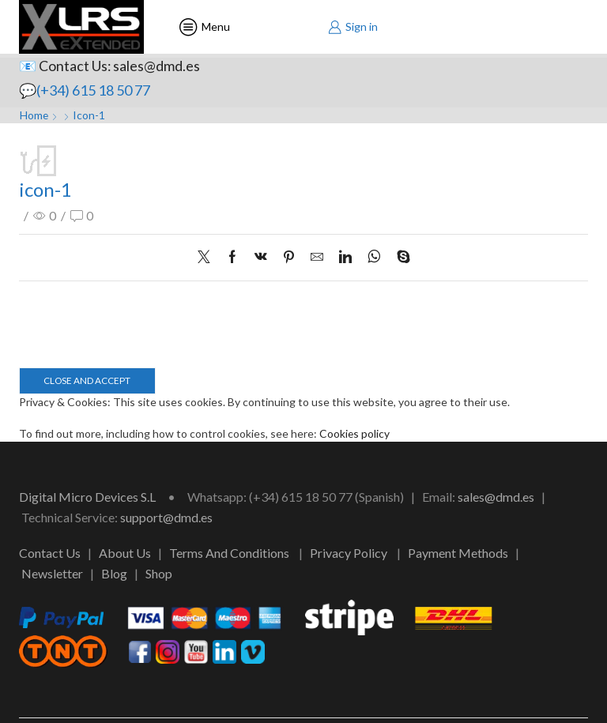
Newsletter (52, 573)
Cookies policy (354, 434)
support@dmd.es (166, 517)
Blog (114, 573)
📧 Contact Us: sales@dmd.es (110, 65)
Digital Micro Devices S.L (87, 497)
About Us (125, 553)
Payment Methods (458, 553)
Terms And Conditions (229, 553)
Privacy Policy (348, 553)
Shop (158, 573)
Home (34, 115)
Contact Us (50, 553)
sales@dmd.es (496, 497)
